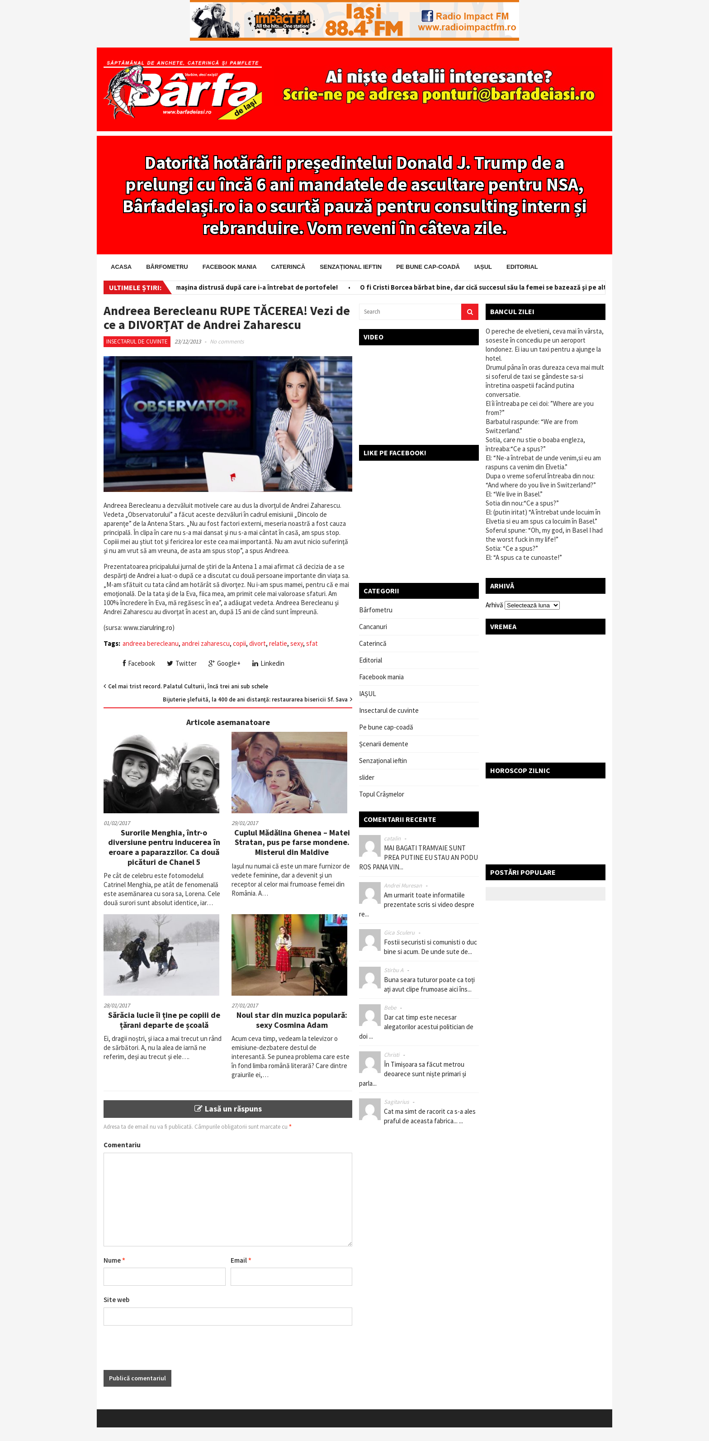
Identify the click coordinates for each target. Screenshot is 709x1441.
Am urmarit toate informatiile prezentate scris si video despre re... (416, 904)
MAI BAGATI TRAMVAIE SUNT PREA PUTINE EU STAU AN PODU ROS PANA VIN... (418, 857)
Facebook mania (230, 266)
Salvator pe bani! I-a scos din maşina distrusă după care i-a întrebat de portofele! (216, 287)
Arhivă (494, 605)
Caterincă (288, 266)
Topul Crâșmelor (381, 794)
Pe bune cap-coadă (428, 266)
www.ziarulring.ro (147, 627)
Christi (391, 1055)
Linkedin (268, 663)
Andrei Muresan (403, 885)
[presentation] (172, 1352)
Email (241, 1260)
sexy (296, 643)
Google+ (224, 663)
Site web (116, 1299)
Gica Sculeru (399, 932)
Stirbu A (393, 970)
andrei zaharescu (206, 643)
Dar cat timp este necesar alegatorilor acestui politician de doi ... (416, 1026)
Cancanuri (373, 626)
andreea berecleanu (151, 643)
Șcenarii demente (383, 744)
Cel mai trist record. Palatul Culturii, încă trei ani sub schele (188, 686)
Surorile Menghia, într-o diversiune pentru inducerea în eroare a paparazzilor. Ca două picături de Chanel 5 (164, 847)
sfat (312, 643)
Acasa (121, 266)
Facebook (139, 663)
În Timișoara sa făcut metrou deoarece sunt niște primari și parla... (412, 1074)
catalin (392, 838)
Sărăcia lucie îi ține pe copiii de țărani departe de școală (164, 1020)
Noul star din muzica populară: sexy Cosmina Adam (291, 1020)
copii (239, 643)
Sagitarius (396, 1102)
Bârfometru (167, 266)
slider (366, 777)
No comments (227, 341)
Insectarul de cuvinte (137, 341)
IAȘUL (483, 266)
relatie (278, 643)
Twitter (182, 663)
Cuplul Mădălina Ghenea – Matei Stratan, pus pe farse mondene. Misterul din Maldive (292, 842)
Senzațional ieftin (351, 266)
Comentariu (122, 1144)
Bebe (390, 1008)
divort (257, 643)
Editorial (522, 266)
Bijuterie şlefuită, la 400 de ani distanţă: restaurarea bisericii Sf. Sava (255, 699)
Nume (114, 1260)
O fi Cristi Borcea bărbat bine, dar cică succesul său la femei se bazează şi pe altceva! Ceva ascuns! (516, 287)
